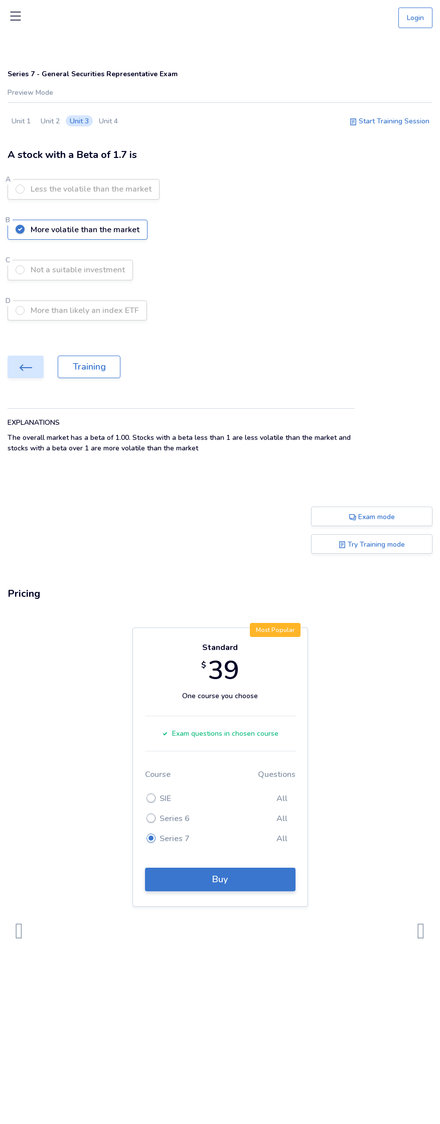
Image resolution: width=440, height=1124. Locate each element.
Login (415, 18)
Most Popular (275, 630)
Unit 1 (21, 121)
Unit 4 (108, 121)
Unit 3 (79, 121)
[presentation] (19, 931)
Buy (220, 879)
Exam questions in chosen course (220, 733)
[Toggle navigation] (16, 18)
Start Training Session (389, 121)
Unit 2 (50, 121)
